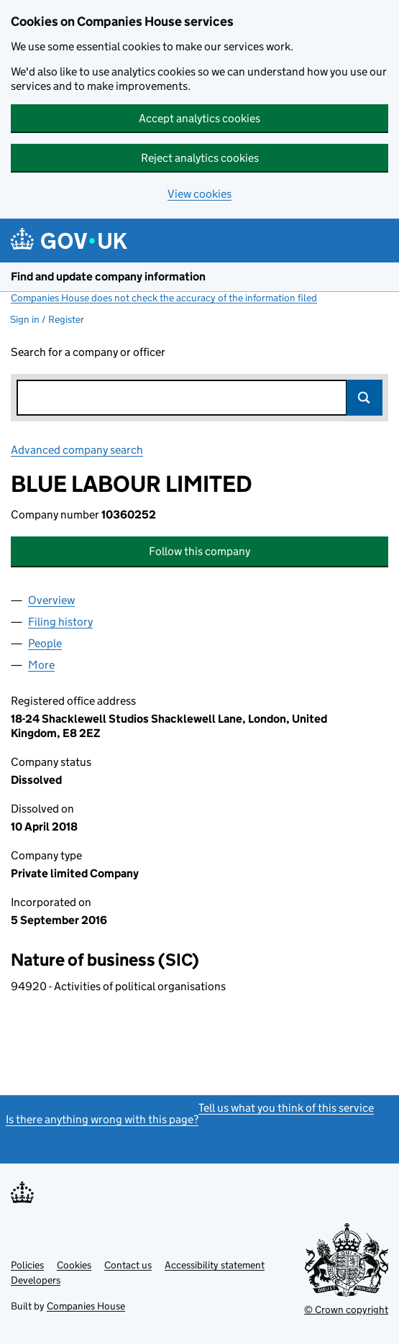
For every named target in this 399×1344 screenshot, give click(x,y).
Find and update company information (108, 276)
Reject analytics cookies (200, 158)
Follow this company (199, 551)
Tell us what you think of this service (286, 1108)
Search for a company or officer (88, 352)
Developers (35, 1280)
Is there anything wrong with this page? (102, 1119)
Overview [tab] (51, 600)
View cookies (199, 194)
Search (364, 398)
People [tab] (45, 643)
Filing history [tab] (60, 621)
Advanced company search (77, 450)
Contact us (128, 1264)
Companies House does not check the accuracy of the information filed (164, 297)
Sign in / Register (47, 319)
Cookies (74, 1264)
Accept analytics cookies (199, 118)
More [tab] (41, 665)
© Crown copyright (346, 1309)
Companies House (86, 1305)
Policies (27, 1264)
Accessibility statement (215, 1264)
